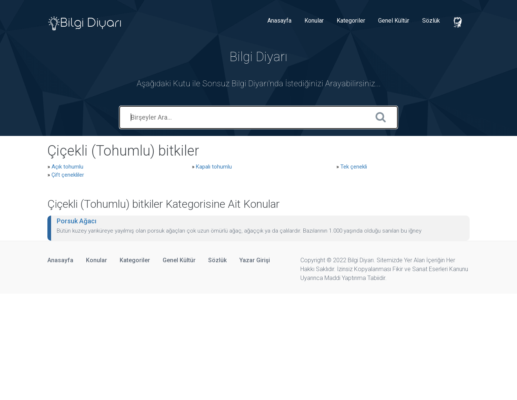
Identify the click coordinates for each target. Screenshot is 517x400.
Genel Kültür (393, 20)
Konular (314, 20)
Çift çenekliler (67, 174)
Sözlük (431, 20)
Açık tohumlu (67, 166)
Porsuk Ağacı (76, 221)
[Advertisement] (222, 345)
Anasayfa (279, 20)
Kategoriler (351, 20)
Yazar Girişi (254, 260)
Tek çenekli (353, 166)
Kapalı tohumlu (214, 166)
